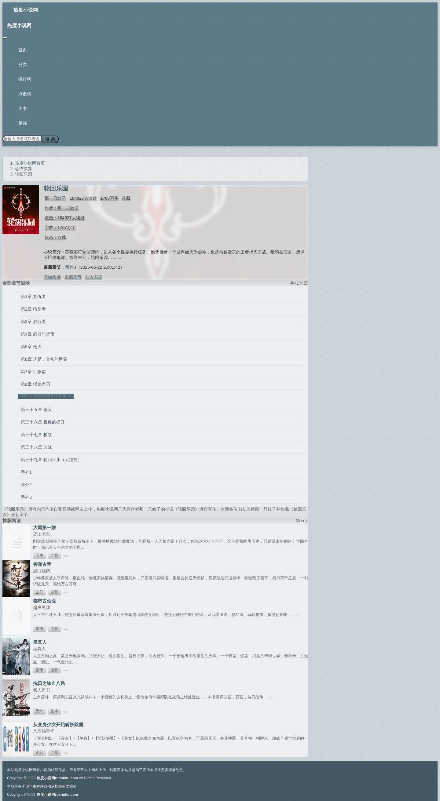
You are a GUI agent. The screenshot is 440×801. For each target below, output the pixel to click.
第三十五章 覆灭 (36, 408)
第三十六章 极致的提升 (43, 421)
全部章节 (73, 276)
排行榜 (24, 79)
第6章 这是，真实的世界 (44, 358)
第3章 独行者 (33, 320)
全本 (22, 108)
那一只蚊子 (54, 197)
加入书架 (93, 276)
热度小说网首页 (30, 162)
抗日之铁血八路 (49, 682)
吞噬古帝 (42, 563)
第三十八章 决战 (36, 446)
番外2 (26, 483)
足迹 (22, 123)
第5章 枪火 (31, 345)
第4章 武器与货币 (37, 333)
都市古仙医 (44, 600)
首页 (22, 49)
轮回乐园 (15, 508)
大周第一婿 (44, 526)
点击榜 (24, 93)
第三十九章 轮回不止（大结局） (51, 458)
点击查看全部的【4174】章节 (46, 395)
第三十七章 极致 (36, 433)
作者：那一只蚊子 (61, 207)
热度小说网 (25, 10)
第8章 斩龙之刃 (35, 383)
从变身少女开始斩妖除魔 (58, 723)
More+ (302, 519)
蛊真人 (40, 641)
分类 (22, 64)
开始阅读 (52, 276)
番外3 (70, 266)
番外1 (26, 471)
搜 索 (48, 138)
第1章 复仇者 (33, 295)
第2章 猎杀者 (33, 308)
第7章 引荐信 (33, 370)
